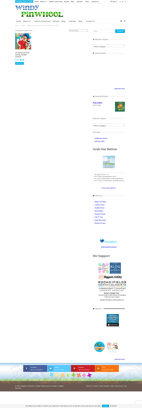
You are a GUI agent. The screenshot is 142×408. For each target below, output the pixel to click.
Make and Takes (100, 202)
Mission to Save (100, 223)
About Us (43, 1)
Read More (113, 406)
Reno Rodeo (99, 211)
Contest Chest (99, 205)
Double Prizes (99, 208)
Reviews (66, 1)
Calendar (80, 1)
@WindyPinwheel (109, 247)
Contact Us (90, 21)
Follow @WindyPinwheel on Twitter (109, 239)
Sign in (114, 1)
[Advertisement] (99, 320)
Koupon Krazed (100, 214)
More (86, 1)
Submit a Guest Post (56, 1)
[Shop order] (78, 30)
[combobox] (109, 45)
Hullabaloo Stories (101, 138)
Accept (105, 406)
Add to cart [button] (19, 63)
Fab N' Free (99, 217)
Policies (96, 386)
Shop (80, 21)
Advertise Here (119, 89)
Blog (72, 1)
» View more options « (108, 188)
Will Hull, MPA (99, 141)
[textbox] (109, 46)
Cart (125, 386)
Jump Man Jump (100, 220)
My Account (119, 386)
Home (37, 1)
